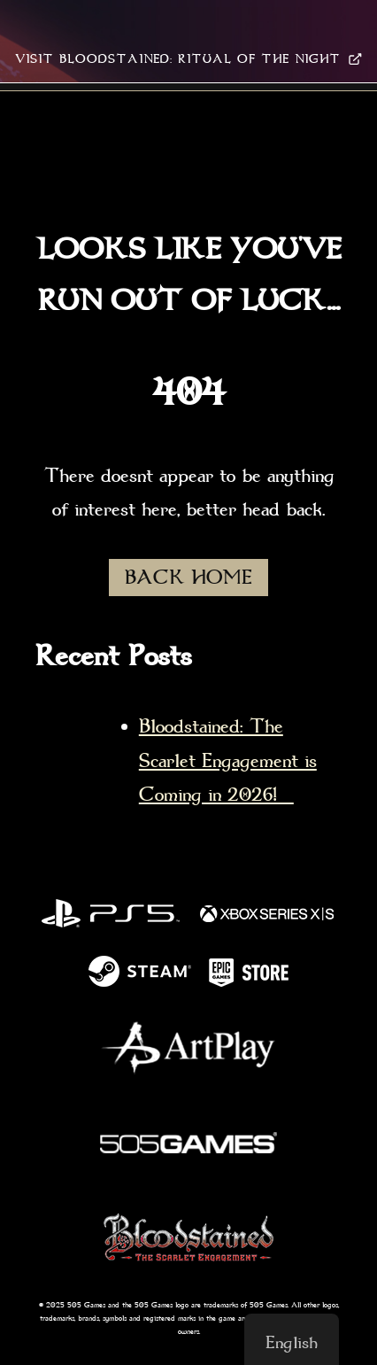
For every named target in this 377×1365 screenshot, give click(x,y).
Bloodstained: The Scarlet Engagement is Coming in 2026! (228, 760)
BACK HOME (188, 577)
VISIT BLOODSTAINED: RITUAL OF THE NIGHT (188, 58)
